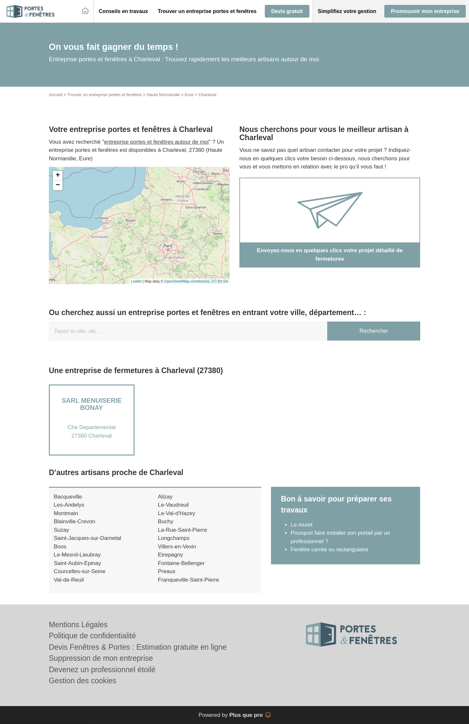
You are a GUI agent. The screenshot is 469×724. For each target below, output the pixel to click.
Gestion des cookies (82, 680)
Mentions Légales (78, 624)
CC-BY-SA (219, 281)
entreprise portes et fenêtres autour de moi (156, 142)
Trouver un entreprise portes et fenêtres (104, 94)
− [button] (58, 185)
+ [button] (58, 176)
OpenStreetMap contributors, (187, 281)
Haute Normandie (163, 94)
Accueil (56, 94)
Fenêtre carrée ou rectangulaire (329, 549)
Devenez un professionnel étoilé (102, 669)
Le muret (301, 525)
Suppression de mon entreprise (101, 658)
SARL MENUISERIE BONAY (91, 404)
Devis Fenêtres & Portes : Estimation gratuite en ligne (138, 647)
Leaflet (136, 281)
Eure (189, 94)
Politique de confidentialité (92, 635)
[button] (123, 11)
